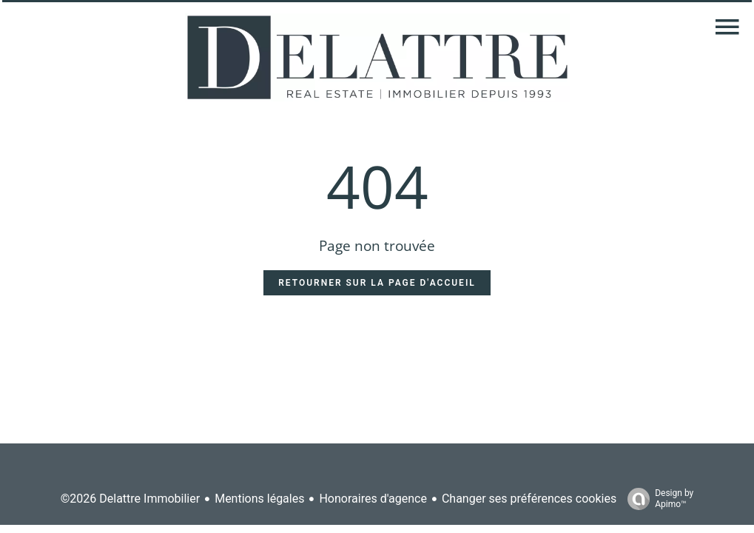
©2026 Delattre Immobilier (130, 499)
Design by (656, 499)
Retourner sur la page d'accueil (377, 283)
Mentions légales (259, 499)
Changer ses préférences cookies (529, 499)
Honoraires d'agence (372, 499)
